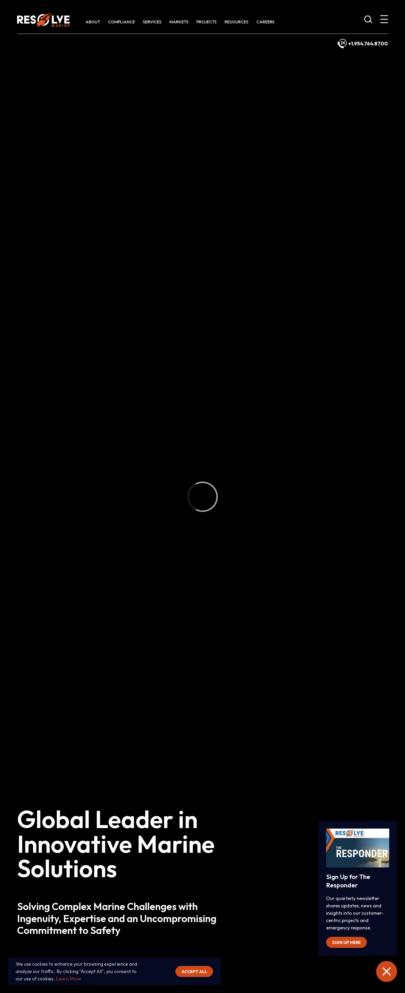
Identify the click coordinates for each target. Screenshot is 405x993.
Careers (265, 21)
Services (152, 21)
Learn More (68, 979)
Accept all (194, 971)
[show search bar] (368, 20)
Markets (179, 21)
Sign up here (346, 942)
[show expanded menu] (384, 20)
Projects (206, 21)
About (92, 21)
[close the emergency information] (386, 971)
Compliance (121, 21)
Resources (237, 21)
